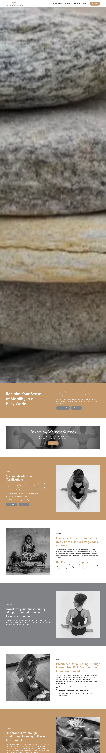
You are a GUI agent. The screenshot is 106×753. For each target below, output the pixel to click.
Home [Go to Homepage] (49, 4)
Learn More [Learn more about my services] (53, 443)
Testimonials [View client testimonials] (69, 4)
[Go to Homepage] (14, 4)
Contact (76, 408)
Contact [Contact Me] (84, 4)
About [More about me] (55, 4)
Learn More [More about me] (11, 504)
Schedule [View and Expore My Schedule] (77, 4)
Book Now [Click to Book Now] (95, 4)
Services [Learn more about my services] (60, 4)
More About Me (62, 408)
